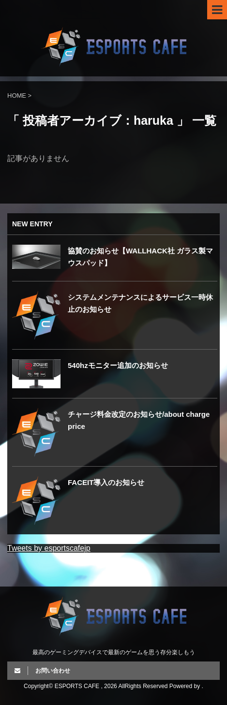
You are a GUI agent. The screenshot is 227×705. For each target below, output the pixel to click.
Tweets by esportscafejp (49, 548)
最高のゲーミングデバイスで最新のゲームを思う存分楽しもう (113, 652)
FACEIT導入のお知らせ (106, 482)
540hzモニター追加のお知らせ (118, 365)
